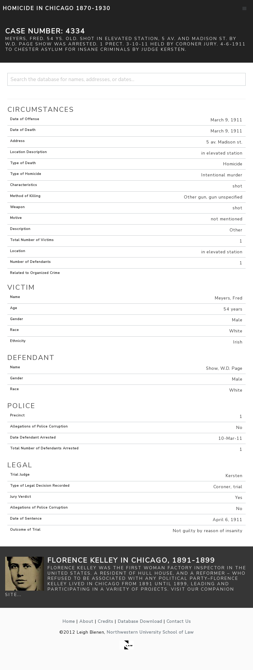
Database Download (140, 621)
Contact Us (179, 621)
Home (68, 621)
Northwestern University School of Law (150, 632)
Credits (105, 621)
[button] (244, 8)
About (86, 621)
